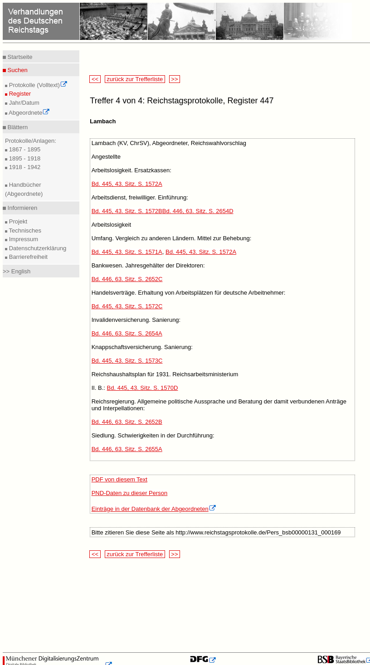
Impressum (22, 239)
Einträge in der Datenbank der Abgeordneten (154, 508)
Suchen (17, 70)
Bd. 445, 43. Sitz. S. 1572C (127, 306)
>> (175, 79)
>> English (16, 271)
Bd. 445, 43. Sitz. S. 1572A (127, 183)
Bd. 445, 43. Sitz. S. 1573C (127, 360)
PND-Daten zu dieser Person (130, 493)
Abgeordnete (28, 112)
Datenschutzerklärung (36, 248)
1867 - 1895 (23, 149)
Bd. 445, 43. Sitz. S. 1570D (142, 387)
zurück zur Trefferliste (135, 79)
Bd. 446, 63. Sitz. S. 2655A (127, 449)
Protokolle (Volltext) (37, 85)
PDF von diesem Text (119, 479)
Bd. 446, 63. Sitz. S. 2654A (127, 333)
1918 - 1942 (23, 167)
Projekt (17, 221)
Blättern (17, 127)
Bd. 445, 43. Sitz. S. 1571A (127, 251)
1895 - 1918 (23, 158)
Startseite (19, 56)
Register (19, 93)
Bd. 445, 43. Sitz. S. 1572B (127, 211)
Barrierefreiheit (27, 256)
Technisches (24, 230)
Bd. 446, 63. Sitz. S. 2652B (127, 421)
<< (95, 79)
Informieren (21, 207)
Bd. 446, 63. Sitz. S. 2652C (127, 279)
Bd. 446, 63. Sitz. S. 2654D (198, 211)
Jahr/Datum (23, 102)
